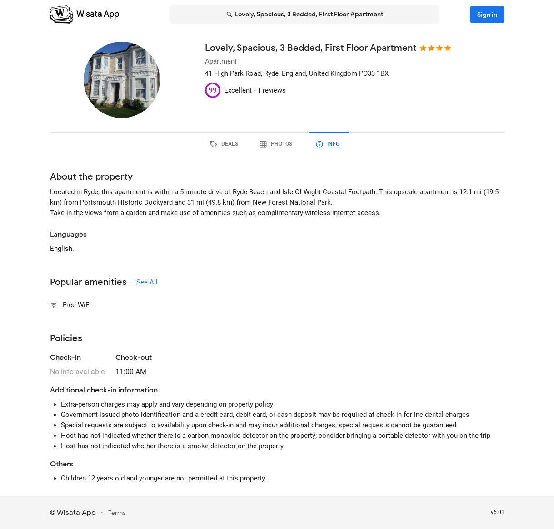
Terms (117, 513)
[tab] (225, 144)
